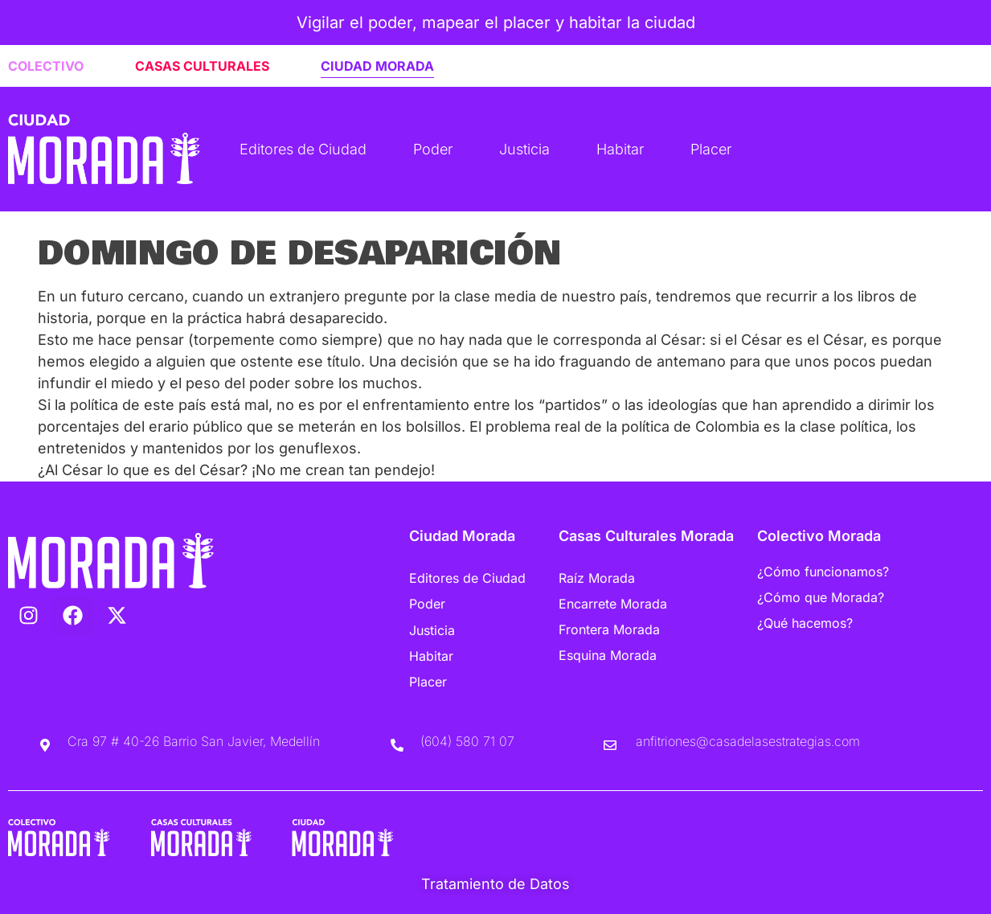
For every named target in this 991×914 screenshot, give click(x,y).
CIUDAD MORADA (377, 66)
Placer (710, 149)
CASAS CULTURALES (202, 66)
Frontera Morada (609, 629)
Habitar (620, 149)
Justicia (524, 149)
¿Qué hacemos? (805, 623)
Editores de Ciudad (303, 149)
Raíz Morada (597, 578)
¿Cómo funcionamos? (823, 572)
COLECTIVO (46, 66)
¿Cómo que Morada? (820, 597)
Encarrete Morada (613, 604)
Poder (433, 149)
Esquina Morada (608, 655)
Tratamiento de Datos (495, 883)
